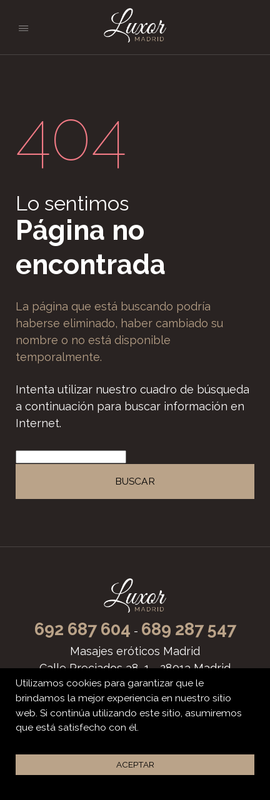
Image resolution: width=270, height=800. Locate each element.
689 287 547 (188, 629)
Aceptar (135, 764)
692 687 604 (82, 629)
